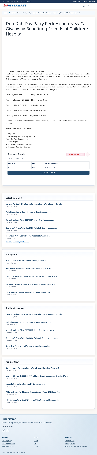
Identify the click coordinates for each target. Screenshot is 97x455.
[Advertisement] (48, 52)
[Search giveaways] (84, 6)
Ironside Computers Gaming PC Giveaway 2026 (26, 384)
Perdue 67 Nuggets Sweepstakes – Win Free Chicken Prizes (30, 284)
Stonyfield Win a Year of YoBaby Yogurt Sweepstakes (28, 236)
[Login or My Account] (88, 6)
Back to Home (7, 427)
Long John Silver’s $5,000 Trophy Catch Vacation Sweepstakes (32, 276)
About (36, 441)
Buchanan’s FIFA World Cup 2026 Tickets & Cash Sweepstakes (32, 228)
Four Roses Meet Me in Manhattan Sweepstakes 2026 (28, 268)
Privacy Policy (70, 444)
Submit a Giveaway (89, 1)
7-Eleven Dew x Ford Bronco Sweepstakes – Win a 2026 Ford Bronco (34, 392)
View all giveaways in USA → (17, 242)
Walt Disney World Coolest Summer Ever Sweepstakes (28, 212)
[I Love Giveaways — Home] (14, 6)
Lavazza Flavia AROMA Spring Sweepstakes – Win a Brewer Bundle (34, 204)
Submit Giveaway (8, 446)
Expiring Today (76, 1)
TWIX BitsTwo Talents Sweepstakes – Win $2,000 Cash (28, 292)
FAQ (35, 444)
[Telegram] (7, 430)
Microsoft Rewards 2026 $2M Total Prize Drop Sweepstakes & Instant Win (37, 376)
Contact (36, 446)
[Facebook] (3, 430)
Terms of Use (69, 441)
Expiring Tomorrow (8, 444)
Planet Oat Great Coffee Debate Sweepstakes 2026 (27, 260)
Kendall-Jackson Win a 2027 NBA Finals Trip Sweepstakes (30, 220)
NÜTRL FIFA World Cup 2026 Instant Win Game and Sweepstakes (33, 400)
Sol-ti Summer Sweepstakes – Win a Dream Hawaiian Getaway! (32, 368)
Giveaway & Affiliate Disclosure (76, 446)
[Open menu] (93, 6)
